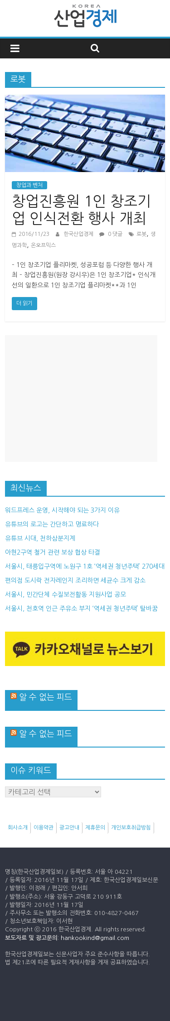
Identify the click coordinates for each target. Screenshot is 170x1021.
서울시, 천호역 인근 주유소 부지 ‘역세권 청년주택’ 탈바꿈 (81, 608)
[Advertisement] (81, 398)
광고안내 (69, 827)
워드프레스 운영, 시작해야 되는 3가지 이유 (62, 510)
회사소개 (18, 827)
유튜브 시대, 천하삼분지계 (40, 538)
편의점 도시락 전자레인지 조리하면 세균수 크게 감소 (75, 580)
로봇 (141, 234)
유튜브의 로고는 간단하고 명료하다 (52, 524)
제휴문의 (95, 827)
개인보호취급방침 (131, 827)
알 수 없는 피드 (45, 697)
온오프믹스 (43, 245)
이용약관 (43, 827)
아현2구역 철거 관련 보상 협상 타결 (52, 552)
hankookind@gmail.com (95, 938)
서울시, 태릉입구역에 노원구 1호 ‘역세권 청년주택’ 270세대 (85, 566)
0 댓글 (110, 234)
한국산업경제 (79, 234)
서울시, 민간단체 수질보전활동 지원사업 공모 (65, 594)
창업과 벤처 (29, 185)
